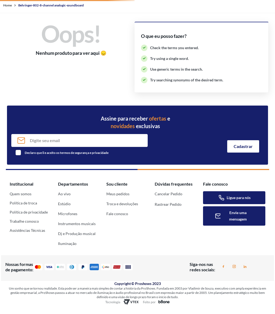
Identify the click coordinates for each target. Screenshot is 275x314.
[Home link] (8, 5)
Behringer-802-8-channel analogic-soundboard (51, 5)
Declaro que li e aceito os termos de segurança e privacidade (66, 153)
